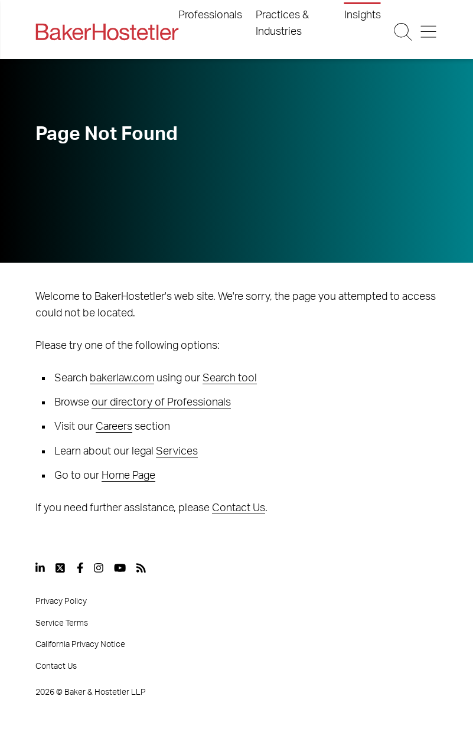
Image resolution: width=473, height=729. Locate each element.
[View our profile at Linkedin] (40, 568)
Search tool (230, 378)
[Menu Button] (429, 32)
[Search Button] (403, 32)
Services (177, 451)
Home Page (128, 475)
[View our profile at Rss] (141, 568)
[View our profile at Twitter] (61, 568)
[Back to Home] (106, 32)
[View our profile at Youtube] (120, 568)
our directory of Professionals (161, 402)
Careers (114, 426)
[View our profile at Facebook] (80, 568)
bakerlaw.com (122, 378)
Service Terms (61, 623)
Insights (362, 15)
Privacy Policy (61, 601)
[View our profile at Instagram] (98, 568)
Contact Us (238, 508)
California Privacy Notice (80, 644)
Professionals (210, 15)
